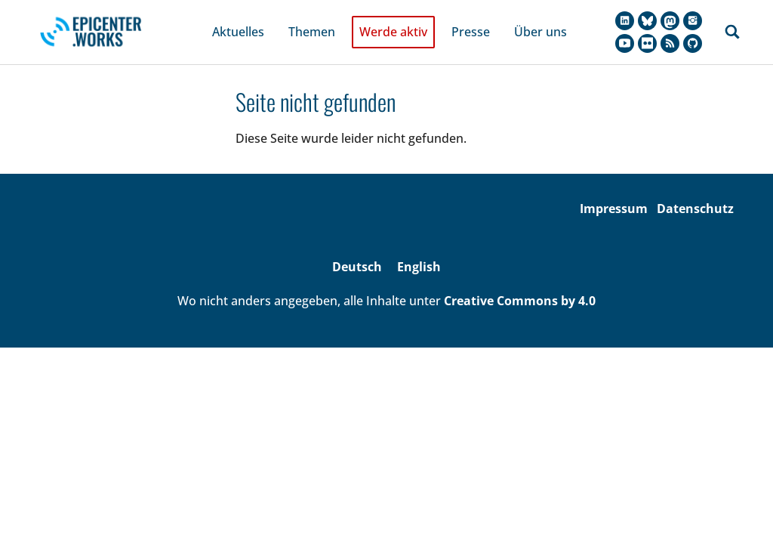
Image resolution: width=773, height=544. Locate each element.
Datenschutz (695, 189)
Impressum (614, 189)
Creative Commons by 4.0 (520, 282)
